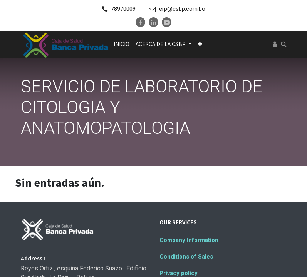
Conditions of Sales (186, 256)
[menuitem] (122, 44)
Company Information (188, 240)
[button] (200, 44)
